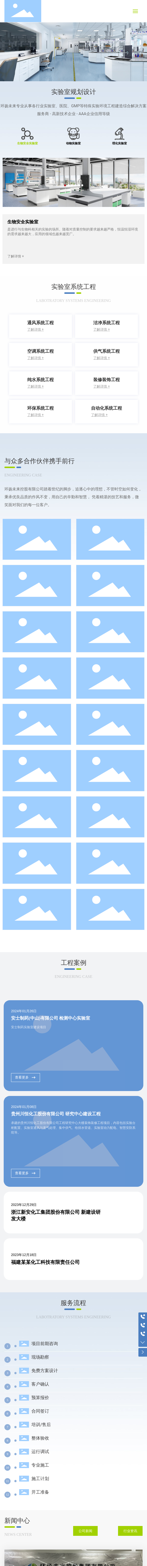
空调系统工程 (40, 351)
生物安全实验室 (22, 221)
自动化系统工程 (106, 408)
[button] (140, 42)
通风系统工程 (40, 322)
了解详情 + (15, 256)
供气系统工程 (106, 351)
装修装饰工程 (106, 379)
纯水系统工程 (40, 379)
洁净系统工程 (106, 322)
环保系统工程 (40, 408)
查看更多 (25, 1077)
